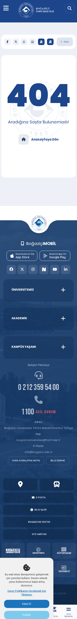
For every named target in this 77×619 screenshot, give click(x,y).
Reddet (27, 614)
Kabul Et (26, 603)
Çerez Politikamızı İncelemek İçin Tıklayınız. (26, 593)
